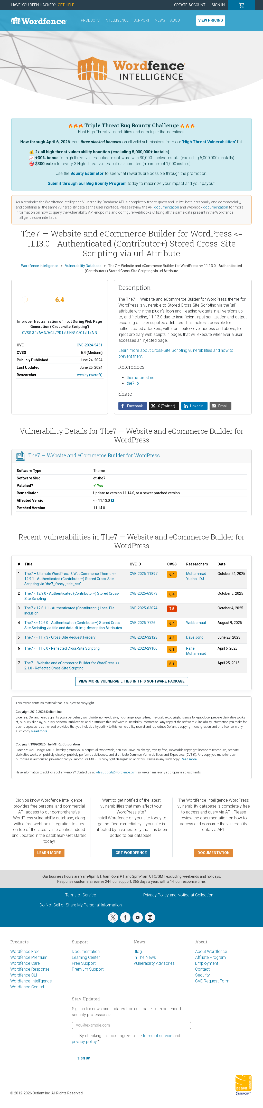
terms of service (157, 1035)
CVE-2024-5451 (89, 345)
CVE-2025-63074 (143, 608)
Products (90, 20)
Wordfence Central (27, 986)
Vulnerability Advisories (154, 963)
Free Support (84, 963)
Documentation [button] (214, 853)
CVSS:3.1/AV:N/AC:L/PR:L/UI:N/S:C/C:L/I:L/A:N (59, 333)
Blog (138, 951)
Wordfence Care (25, 963)
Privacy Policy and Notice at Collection (178, 895)
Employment (206, 963)
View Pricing (210, 20)
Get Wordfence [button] (131, 853)
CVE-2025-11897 (143, 574)
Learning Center (86, 957)
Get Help (66, 5)
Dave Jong (194, 637)
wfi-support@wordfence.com (116, 772)
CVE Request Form (212, 981)
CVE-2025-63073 (143, 593)
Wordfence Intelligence (31, 981)
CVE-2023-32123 (143, 637)
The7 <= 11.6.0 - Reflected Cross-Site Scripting (62, 648)
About (176, 20)
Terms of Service (80, 895)
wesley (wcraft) (89, 375)
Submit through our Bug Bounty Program (87, 183)
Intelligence (116, 20)
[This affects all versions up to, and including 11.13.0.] (112, 500)
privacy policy (84, 1041)
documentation (166, 207)
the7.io (133, 383)
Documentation (86, 951)
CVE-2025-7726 (142, 623)
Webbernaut (196, 623)
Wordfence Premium (29, 957)
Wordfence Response (30, 969)
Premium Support (88, 969)
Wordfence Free (25, 951)
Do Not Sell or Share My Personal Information (81, 905)
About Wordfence (211, 951)
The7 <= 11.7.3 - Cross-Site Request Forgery (60, 637)
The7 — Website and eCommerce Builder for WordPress (94, 455)
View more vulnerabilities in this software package (132, 681)
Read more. (39, 731)
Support (142, 20)
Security (202, 975)
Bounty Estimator (87, 173)
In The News (145, 957)
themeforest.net (141, 377)
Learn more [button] (49, 853)
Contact (202, 969)
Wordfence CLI (23, 975)
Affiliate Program (210, 957)
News (160, 20)
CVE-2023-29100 (143, 648)
